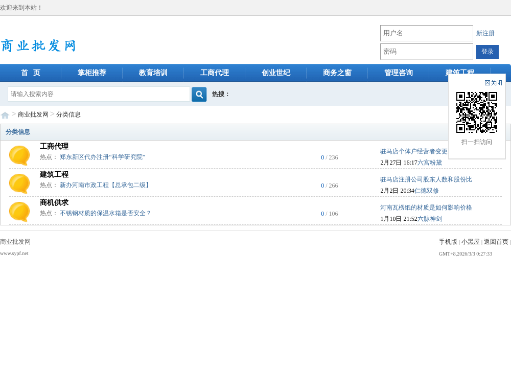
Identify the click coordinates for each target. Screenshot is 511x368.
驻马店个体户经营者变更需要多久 (426, 151)
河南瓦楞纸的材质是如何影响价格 (426, 207)
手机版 (448, 241)
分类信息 (68, 114)
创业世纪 (276, 73)
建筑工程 (460, 73)
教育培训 (153, 73)
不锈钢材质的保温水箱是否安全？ (106, 213)
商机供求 (54, 202)
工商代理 (214, 73)
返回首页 (496, 241)
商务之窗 (337, 73)
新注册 (485, 33)
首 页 (31, 73)
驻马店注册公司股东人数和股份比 (426, 179)
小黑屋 (470, 241)
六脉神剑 (429, 218)
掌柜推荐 (92, 73)
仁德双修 (426, 190)
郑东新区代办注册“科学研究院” (102, 156)
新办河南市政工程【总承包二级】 (106, 185)
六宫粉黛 (429, 162)
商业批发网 (33, 114)
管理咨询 (398, 73)
